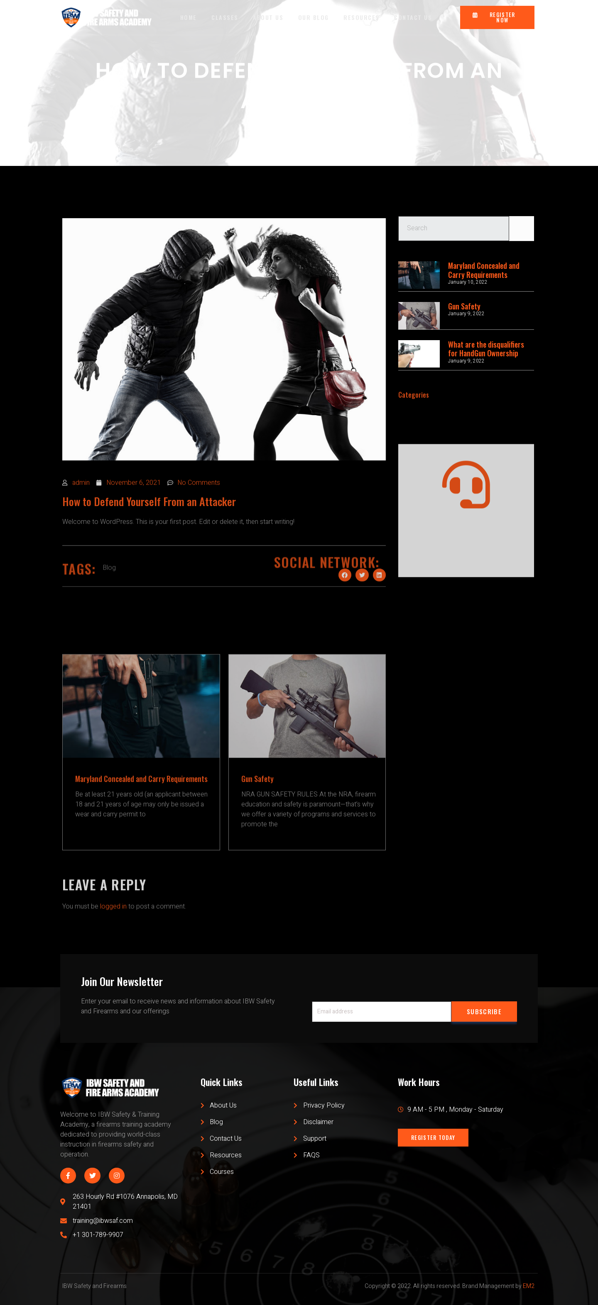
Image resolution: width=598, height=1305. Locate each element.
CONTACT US (414, 17)
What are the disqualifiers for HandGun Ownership (486, 349)
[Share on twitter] (362, 602)
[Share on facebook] (345, 602)
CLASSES (224, 17)
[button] (497, 17)
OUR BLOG (313, 17)
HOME (188, 17)
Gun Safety (464, 306)
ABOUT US (268, 17)
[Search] (521, 236)
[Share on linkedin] (379, 602)
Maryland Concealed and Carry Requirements (484, 270)
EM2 (528, 1286)
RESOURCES (362, 17)
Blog (109, 601)
